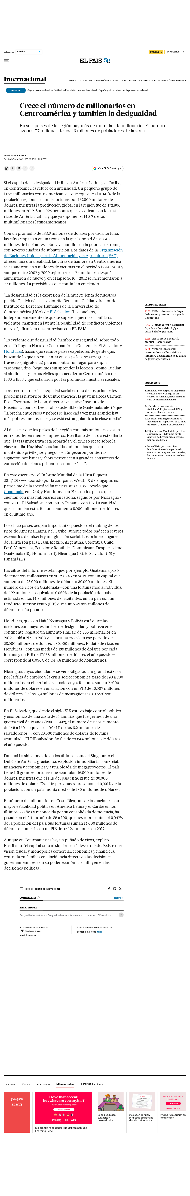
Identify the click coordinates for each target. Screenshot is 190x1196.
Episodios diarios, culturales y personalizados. (107, 1118)
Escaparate (10, 1084)
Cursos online (43, 1084)
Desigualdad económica (32, 915)
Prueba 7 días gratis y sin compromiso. (173, 1116)
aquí (99, 931)
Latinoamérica (101, 80)
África (132, 80)
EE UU (79, 80)
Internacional (25, 79)
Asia (124, 80)
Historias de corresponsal (152, 80)
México (88, 80)
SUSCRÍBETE (156, 52)
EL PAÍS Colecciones (91, 1084)
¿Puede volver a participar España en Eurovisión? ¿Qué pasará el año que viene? (164, 328)
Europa (70, 80)
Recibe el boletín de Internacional (42, 888)
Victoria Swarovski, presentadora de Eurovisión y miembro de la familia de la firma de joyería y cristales (165, 354)
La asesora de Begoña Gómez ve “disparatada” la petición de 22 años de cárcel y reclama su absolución (166, 421)
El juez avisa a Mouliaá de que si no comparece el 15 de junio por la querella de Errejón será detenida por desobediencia (166, 435)
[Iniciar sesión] (175, 52)
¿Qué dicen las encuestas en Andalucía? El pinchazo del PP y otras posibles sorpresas (164, 409)
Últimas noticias (177, 80)
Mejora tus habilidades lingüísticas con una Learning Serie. (61, 1129)
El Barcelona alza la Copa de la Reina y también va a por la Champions (164, 314)
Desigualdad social (57, 915)
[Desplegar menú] (7, 61)
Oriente (116, 80)
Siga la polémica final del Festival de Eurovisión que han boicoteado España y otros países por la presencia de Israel (87, 90)
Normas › (119, 897)
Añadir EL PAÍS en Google (109, 168)
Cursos (26, 1084)
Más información (29, 935)
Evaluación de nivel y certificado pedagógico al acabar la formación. (141, 1118)
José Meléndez (15, 155)
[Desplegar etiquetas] (121, 914)
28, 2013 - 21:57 (35, 159)
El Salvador (60, 311)
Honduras (13, 351)
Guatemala (13, 491)
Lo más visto (153, 383)
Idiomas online (65, 1084)
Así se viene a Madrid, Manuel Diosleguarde (162, 340)
